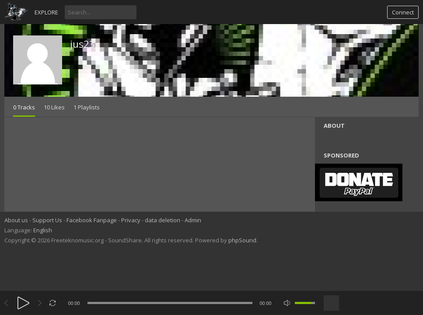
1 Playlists (86, 107)
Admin (193, 220)
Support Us (47, 220)
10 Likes (54, 107)
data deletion (162, 220)
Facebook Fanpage (91, 220)
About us (16, 220)
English (42, 230)
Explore (46, 12)
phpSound (242, 240)
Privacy (130, 220)
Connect (403, 12)
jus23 (82, 43)
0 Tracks (24, 107)
